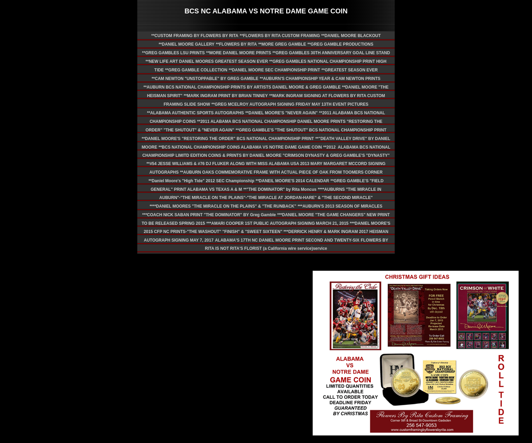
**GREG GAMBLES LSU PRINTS (173, 52)
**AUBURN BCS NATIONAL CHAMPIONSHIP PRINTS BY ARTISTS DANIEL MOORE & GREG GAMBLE (241, 87)
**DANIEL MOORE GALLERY (187, 44)
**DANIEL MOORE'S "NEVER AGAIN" (281, 112)
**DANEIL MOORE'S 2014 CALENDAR (292, 180)
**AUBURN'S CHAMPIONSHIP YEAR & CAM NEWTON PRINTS (320, 78)
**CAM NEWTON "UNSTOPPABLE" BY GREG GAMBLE (205, 78)
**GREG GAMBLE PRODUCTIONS (340, 44)
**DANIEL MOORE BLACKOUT (351, 35)
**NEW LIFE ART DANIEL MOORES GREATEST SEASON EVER (207, 61)
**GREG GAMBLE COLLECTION (196, 70)
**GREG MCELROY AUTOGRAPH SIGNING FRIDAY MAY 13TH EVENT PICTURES (289, 104)
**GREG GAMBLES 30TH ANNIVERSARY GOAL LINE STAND (331, 52)
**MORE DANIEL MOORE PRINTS (238, 52)
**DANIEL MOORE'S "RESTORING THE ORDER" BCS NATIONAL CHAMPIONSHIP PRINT (228, 138)
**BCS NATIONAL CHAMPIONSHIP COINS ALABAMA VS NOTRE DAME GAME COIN (240, 147)
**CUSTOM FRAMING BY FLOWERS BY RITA (195, 35)
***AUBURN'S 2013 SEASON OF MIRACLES (340, 206)
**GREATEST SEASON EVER (350, 70)
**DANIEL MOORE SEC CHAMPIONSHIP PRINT (274, 70)
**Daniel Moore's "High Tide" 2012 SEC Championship (201, 180)
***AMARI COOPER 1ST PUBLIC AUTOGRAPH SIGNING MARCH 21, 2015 (277, 223)
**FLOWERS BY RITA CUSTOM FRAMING (280, 35)
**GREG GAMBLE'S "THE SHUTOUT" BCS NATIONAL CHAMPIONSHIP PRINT (311, 130)
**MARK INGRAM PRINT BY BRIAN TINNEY (226, 95)
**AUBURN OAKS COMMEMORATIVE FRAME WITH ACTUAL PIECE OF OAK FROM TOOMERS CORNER (281, 172)
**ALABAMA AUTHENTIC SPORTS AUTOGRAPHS (195, 112)
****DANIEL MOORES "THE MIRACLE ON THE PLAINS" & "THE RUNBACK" (223, 206)
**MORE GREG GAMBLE (282, 44)
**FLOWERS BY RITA (236, 44)
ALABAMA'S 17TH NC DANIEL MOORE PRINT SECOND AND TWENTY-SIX (287, 240)
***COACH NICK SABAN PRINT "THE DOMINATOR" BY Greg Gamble (209, 214)
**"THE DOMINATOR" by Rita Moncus (279, 189)
